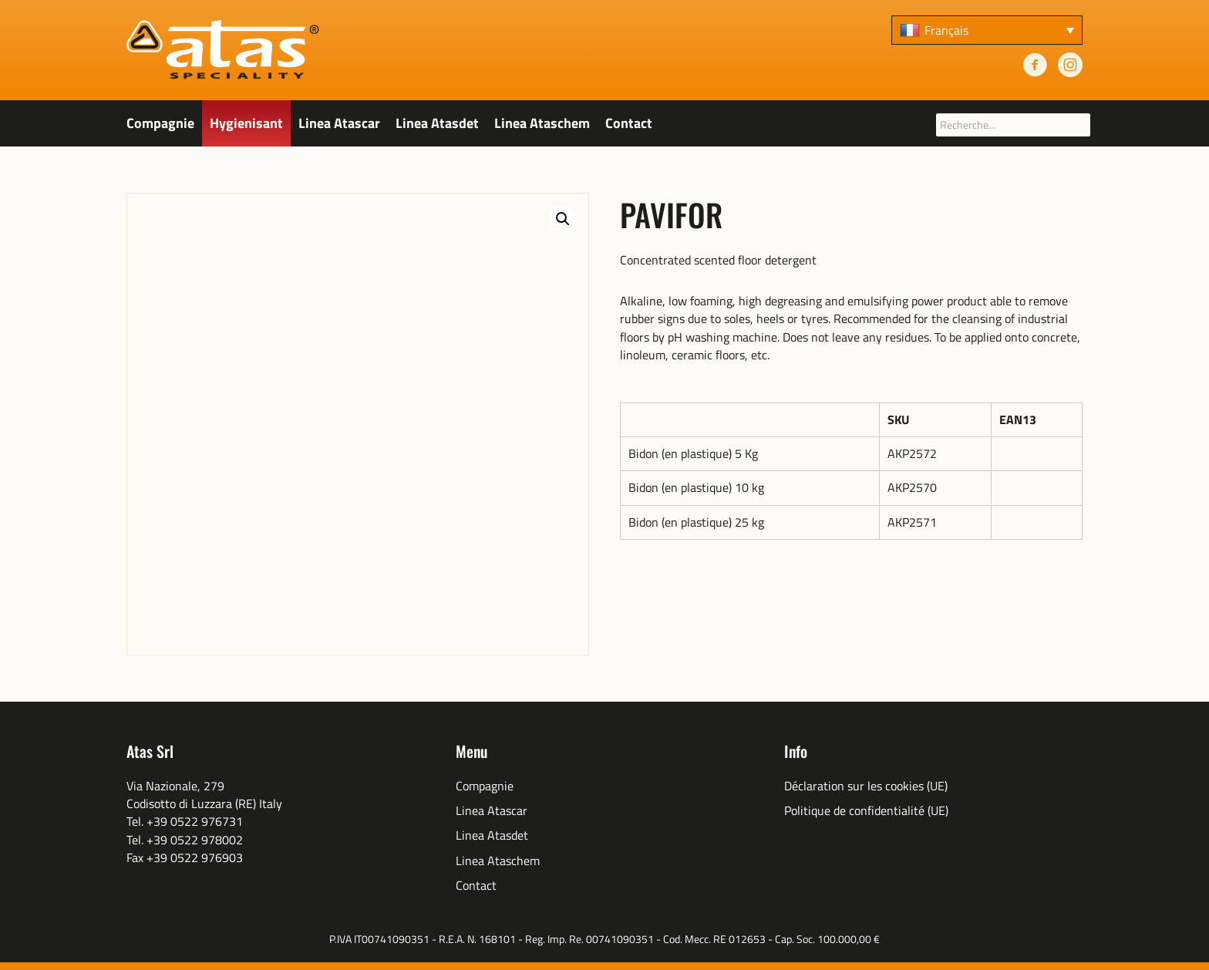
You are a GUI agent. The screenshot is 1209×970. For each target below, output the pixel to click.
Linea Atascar (339, 123)
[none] (987, 30)
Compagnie (160, 123)
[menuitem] (987, 30)
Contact (628, 123)
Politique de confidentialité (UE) (866, 811)
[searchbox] (1013, 124)
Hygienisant (246, 123)
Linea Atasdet (437, 123)
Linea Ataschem (542, 123)
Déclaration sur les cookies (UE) (866, 786)
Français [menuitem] (946, 30)
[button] (563, 219)
